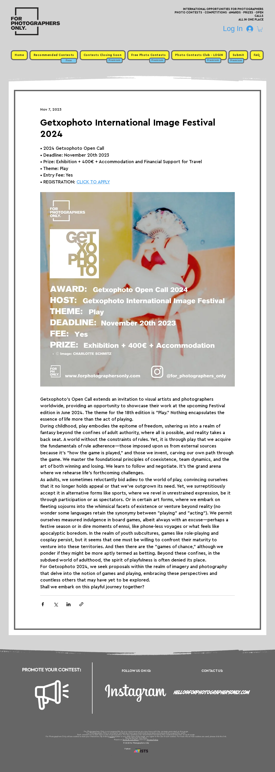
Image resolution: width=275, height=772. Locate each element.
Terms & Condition (131, 739)
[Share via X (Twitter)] (55, 604)
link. (225, 736)
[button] (260, 29)
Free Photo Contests (129, 755)
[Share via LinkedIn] (68, 604)
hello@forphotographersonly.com (211, 692)
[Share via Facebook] (42, 604)
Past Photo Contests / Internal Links (155, 755)
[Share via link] (81, 604)
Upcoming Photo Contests (108, 755)
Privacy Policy (152, 739)
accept (112, 736)
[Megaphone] (52, 695)
